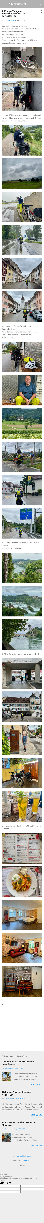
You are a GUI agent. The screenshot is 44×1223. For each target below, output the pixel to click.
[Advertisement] (22, 1030)
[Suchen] (40, 5)
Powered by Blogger (22, 1156)
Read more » (36, 1085)
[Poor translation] (8, 1183)
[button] (40, 12)
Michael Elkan (27, 1160)
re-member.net (17, 4)
